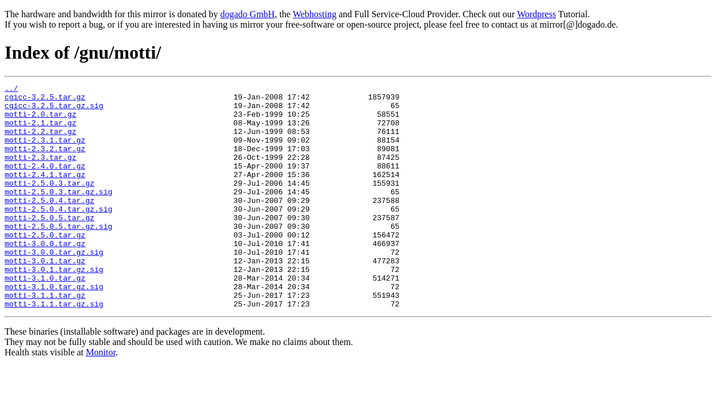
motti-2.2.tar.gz (40, 141)
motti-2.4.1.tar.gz (45, 193)
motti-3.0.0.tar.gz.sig (54, 286)
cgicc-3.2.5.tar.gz (45, 100)
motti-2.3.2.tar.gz (45, 162)
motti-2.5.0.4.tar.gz (49, 224)
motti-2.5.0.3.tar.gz (49, 203)
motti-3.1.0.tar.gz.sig (54, 328)
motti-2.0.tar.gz (40, 121)
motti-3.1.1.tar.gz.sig (54, 348)
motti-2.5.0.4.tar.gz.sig (58, 234)
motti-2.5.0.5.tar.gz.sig (58, 255)
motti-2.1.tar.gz (40, 131)
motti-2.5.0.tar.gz (45, 265)
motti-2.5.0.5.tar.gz (49, 245)
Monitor (101, 397)
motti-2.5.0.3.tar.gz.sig (58, 214)
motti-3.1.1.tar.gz (45, 338)
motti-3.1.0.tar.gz (45, 317)
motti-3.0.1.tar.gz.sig (54, 307)
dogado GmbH (247, 14)
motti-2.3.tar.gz (40, 172)
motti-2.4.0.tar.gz (45, 183)
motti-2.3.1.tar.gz (45, 152)
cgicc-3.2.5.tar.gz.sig (54, 110)
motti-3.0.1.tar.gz (45, 297)
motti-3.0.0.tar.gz (45, 276)
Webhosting (314, 14)
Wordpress (536, 14)
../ (11, 90)
